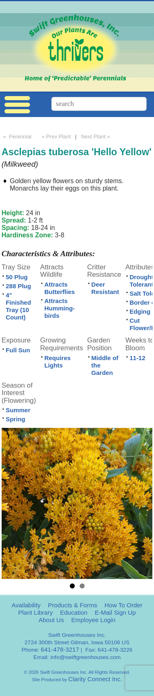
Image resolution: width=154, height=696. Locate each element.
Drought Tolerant (141, 280)
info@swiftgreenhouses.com (86, 657)
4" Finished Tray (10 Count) (18, 306)
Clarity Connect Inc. (95, 678)
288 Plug (18, 286)
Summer (18, 410)
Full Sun (18, 350)
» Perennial (17, 136)
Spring (15, 419)
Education (73, 612)
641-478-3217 (60, 649)
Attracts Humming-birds (59, 308)
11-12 (137, 357)
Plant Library (35, 612)
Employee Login (93, 619)
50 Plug (17, 276)
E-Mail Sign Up (115, 612)
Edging (139, 311)
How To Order (123, 605)
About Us (51, 619)
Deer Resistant (105, 288)
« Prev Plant (55, 136)
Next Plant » (96, 136)
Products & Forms (72, 605)
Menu (17, 105)
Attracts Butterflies (59, 288)
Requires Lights (57, 361)
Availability (26, 605)
